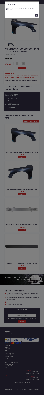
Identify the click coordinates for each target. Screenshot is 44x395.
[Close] (37, 4)
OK (36, 15)
